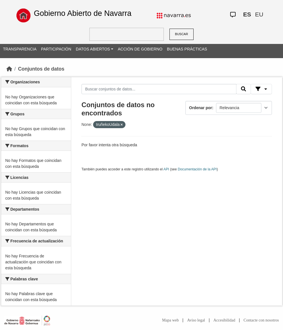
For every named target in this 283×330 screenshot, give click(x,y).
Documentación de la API (197, 169)
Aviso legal (196, 320)
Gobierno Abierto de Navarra (82, 13)
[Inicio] (9, 69)
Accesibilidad (224, 320)
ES (247, 14)
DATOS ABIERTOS (93, 49)
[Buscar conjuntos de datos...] (158, 89)
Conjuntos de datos (41, 69)
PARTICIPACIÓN (56, 49)
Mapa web (170, 320)
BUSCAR (181, 34)
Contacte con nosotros (261, 320)
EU (259, 14)
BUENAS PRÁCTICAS (187, 49)
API (166, 169)
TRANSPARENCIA (20, 49)
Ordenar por (200, 107)
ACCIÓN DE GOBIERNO (140, 49)
